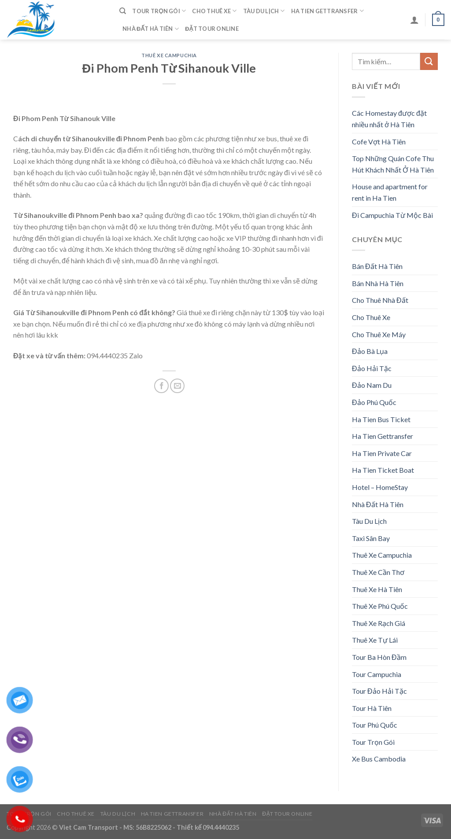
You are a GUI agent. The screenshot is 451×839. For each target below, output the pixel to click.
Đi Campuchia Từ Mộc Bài (392, 215)
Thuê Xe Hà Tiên (377, 589)
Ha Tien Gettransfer (327, 11)
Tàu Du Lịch (264, 11)
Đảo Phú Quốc (374, 402)
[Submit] (429, 61)
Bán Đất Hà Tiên (377, 266)
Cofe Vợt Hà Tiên (379, 141)
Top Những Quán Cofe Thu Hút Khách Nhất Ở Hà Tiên (393, 164)
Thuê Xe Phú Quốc (380, 606)
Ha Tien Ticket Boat (383, 470)
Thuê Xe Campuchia (169, 55)
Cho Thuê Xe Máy (379, 334)
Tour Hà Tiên (372, 708)
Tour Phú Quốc (374, 725)
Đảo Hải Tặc (372, 368)
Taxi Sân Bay (371, 538)
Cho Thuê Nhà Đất (380, 300)
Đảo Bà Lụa (370, 351)
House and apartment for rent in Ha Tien (390, 192)
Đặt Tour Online (212, 28)
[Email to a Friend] (177, 386)
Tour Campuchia (376, 674)
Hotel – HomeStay (380, 487)
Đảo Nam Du (372, 385)
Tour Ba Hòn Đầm (379, 657)
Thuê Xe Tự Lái (375, 640)
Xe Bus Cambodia (379, 758)
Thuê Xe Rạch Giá (378, 623)
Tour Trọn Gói (159, 11)
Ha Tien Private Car (382, 453)
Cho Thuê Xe (214, 11)
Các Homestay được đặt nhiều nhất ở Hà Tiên (389, 119)
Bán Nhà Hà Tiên (377, 283)
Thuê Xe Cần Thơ (378, 572)
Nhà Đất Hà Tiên (150, 29)
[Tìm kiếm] (122, 11)
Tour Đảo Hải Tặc (379, 691)
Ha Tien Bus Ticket (381, 419)
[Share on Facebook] (161, 386)
